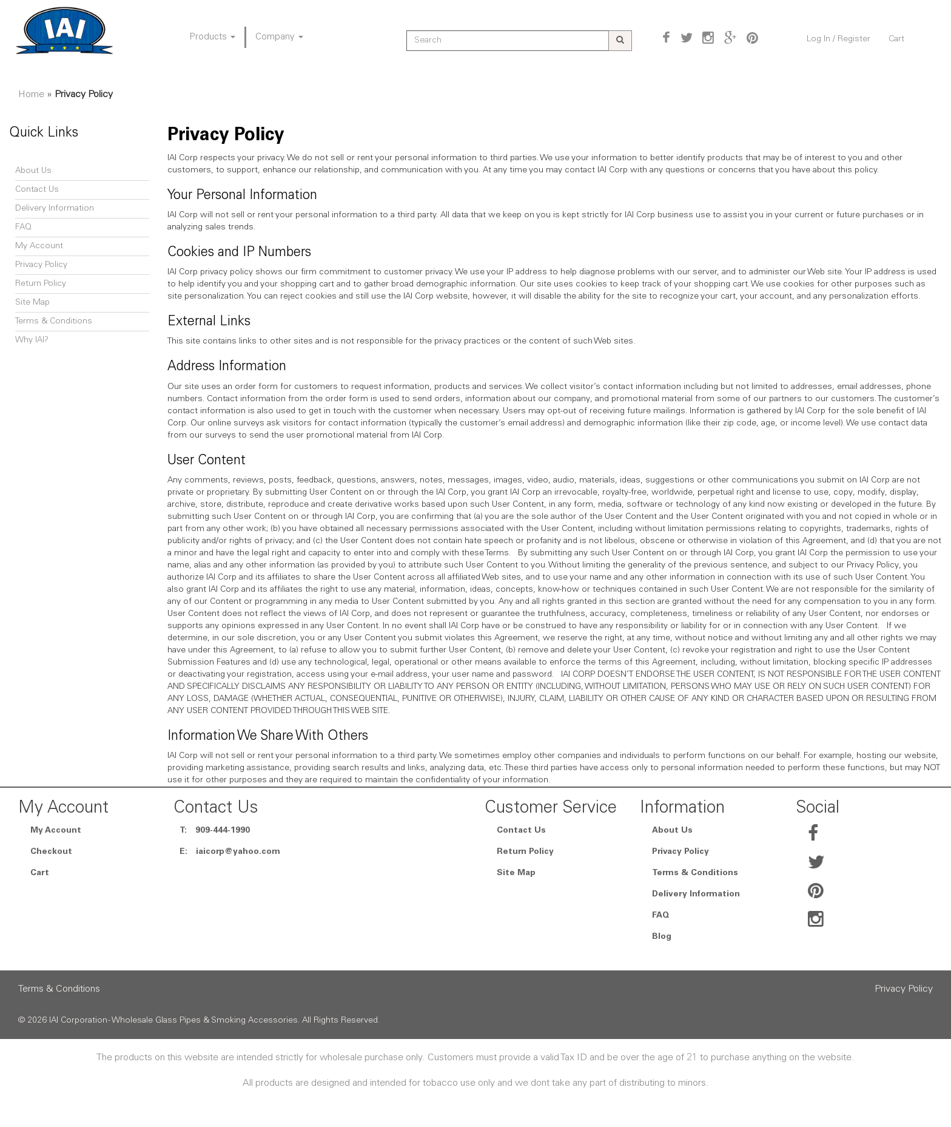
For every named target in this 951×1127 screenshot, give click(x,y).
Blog (661, 937)
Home (31, 95)
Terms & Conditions (53, 321)
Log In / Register (838, 39)
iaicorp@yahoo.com (238, 852)
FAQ (23, 227)
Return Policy (40, 284)
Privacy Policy (41, 265)
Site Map (32, 303)
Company (279, 37)
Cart (896, 39)
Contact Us (37, 190)
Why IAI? (32, 340)
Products (212, 37)
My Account (39, 246)
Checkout (51, 852)
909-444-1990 (222, 831)
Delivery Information (54, 209)
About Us (33, 171)
